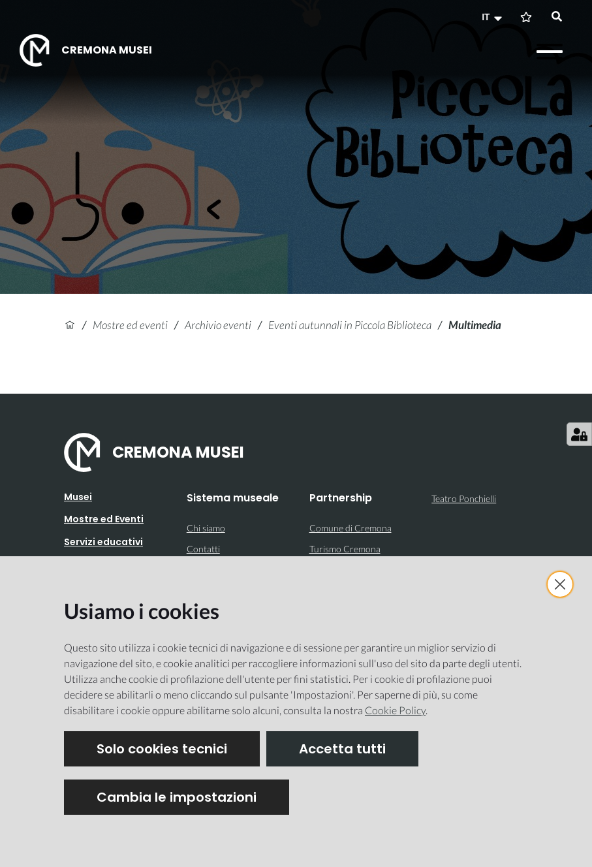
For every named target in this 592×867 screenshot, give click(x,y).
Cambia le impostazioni (177, 797)
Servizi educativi (103, 541)
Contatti (203, 548)
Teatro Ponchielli (463, 498)
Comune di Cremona (350, 527)
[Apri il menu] (550, 51)
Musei (78, 496)
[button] (493, 17)
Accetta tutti (342, 749)
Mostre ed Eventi (104, 519)
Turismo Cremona (345, 548)
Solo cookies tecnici (162, 749)
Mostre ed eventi (130, 325)
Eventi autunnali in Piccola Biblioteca (349, 325)
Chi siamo (206, 527)
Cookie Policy (395, 710)
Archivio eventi (218, 325)
